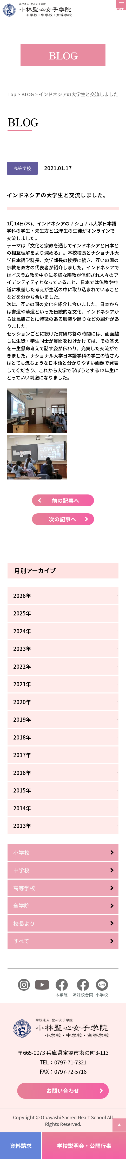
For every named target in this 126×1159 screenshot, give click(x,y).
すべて (21, 941)
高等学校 (24, 888)
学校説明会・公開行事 (84, 1145)
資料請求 (21, 1145)
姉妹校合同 (82, 988)
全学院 (21, 905)
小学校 (21, 852)
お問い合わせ (63, 1090)
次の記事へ (62, 519)
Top (12, 94)
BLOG (27, 94)
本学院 (61, 988)
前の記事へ (65, 500)
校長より (24, 923)
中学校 (21, 870)
